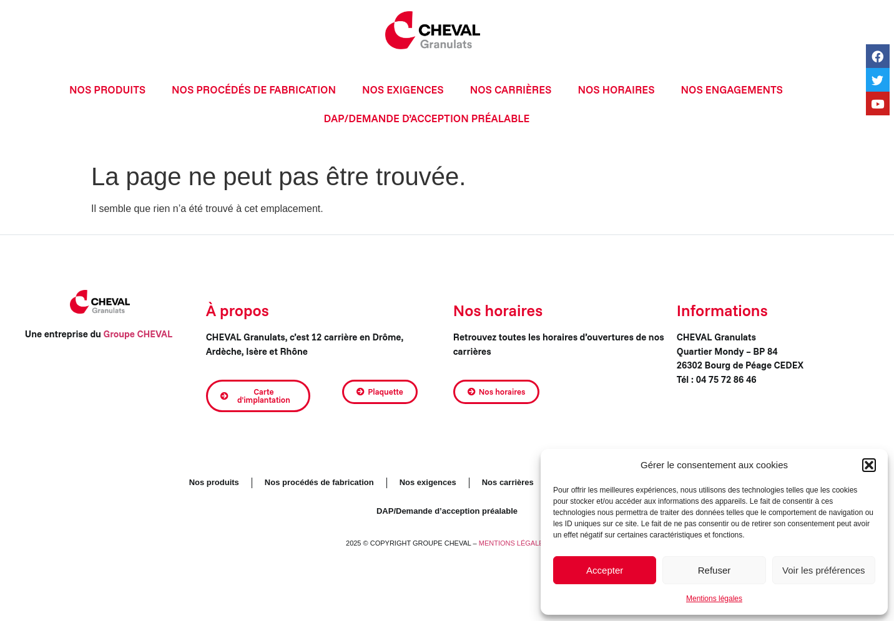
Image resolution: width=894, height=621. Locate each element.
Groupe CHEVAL (139, 334)
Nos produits (107, 89)
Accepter (604, 570)
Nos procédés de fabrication (254, 89)
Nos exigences (403, 89)
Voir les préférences (823, 570)
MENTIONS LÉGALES (513, 543)
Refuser (714, 570)
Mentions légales (714, 598)
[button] (869, 465)
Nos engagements (732, 89)
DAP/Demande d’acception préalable (427, 118)
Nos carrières (511, 89)
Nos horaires (615, 89)
